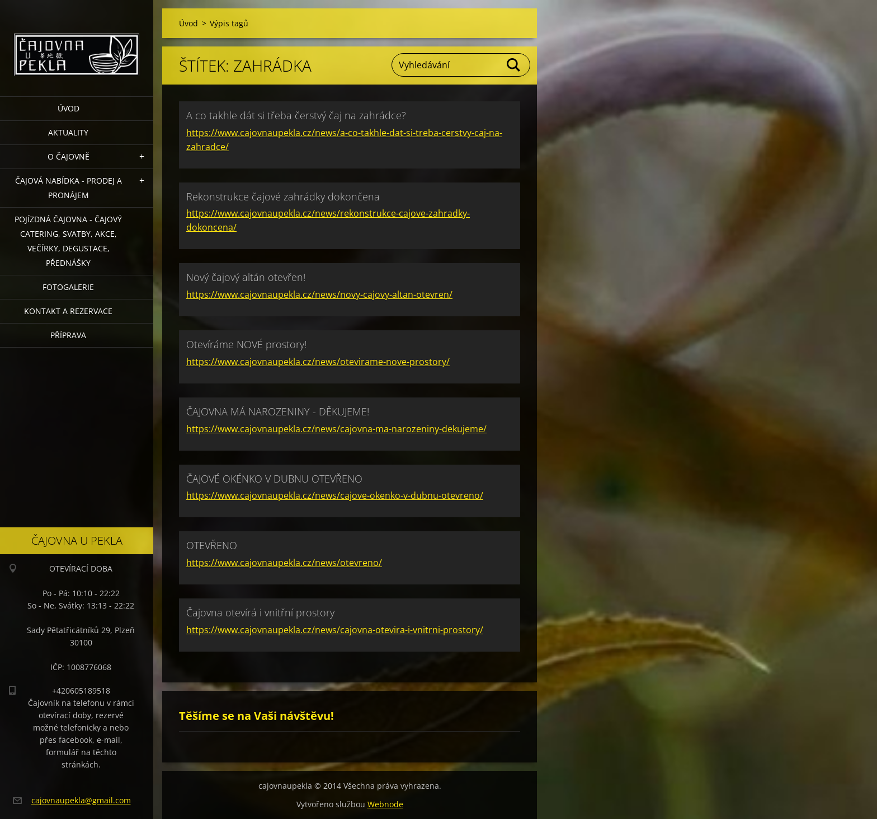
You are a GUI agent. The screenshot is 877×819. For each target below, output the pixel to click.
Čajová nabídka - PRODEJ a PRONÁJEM (68, 187)
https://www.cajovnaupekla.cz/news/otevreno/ (284, 562)
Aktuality (68, 132)
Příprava (68, 335)
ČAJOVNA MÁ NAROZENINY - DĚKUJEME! (277, 411)
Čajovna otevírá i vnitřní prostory (260, 612)
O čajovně (68, 156)
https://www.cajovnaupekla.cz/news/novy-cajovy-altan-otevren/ (319, 294)
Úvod (68, 108)
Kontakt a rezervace (68, 311)
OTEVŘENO (211, 545)
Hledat (514, 65)
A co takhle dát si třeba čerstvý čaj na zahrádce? (296, 115)
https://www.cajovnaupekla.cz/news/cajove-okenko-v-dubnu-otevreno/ (334, 495)
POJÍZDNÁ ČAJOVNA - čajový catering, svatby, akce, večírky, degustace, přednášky (68, 241)
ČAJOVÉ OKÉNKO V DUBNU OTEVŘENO (274, 478)
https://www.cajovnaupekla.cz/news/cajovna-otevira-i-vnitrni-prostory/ (334, 630)
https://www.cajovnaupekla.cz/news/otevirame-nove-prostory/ (318, 361)
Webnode (385, 804)
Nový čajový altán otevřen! (245, 277)
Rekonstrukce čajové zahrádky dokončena (283, 196)
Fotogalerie (68, 287)
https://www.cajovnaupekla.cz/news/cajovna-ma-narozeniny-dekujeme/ (336, 429)
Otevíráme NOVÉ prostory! (246, 344)
